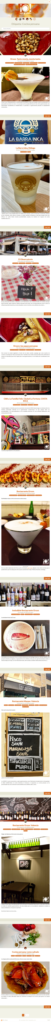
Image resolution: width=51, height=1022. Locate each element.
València (36, 705)
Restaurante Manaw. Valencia (25, 701)
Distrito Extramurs (33, 62)
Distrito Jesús (28, 263)
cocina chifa (30, 404)
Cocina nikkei (31, 705)
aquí (28, 568)
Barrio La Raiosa (35, 263)
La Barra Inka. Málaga (25, 148)
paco (32, 61)
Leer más (47, 116)
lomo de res (29, 955)
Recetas (12, 955)
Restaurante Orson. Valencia (25, 825)
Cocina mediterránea (10, 62)
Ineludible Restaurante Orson (25, 610)
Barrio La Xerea (25, 706)
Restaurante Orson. (25, 491)
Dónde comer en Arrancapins (31, 64)
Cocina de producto (18, 62)
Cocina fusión (15, 263)
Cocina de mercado (13, 495)
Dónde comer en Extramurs (19, 64)
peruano (24, 955)
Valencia (22, 614)
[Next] (28, 1015)
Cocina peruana (26, 62)
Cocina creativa (22, 349)
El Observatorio (25, 259)
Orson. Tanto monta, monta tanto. (25, 59)
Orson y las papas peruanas (25, 346)
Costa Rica (36, 404)
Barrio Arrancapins (41, 62)
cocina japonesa (18, 705)
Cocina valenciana (44, 829)
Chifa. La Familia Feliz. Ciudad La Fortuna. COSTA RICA (25, 400)
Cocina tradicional (16, 404)
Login (48, 1020)
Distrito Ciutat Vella (43, 705)
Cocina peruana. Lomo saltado (25, 952)
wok (33, 955)
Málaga (29, 151)
